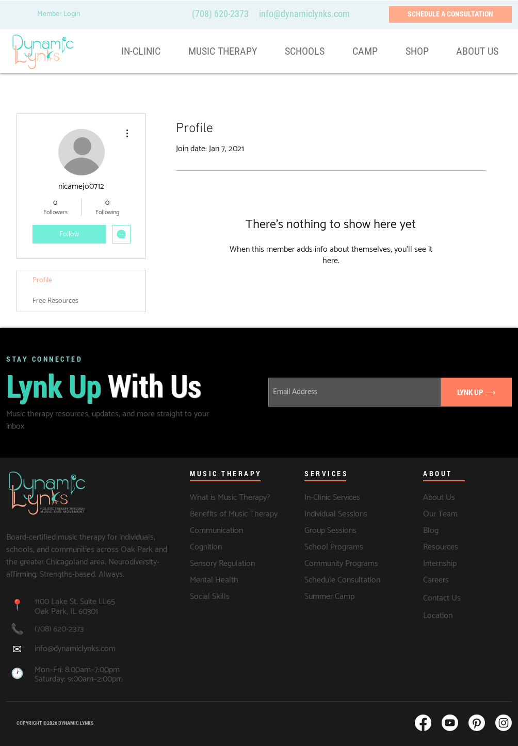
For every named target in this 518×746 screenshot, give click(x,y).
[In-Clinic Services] (345, 498)
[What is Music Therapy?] (231, 498)
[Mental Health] (227, 580)
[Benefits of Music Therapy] (234, 514)
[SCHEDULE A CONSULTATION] (450, 14)
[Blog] (450, 531)
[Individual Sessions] (348, 514)
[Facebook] (423, 723)
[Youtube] (450, 723)
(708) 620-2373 (220, 13)
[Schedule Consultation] (343, 580)
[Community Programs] (343, 564)
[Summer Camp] (330, 597)
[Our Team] (467, 514)
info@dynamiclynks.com (75, 649)
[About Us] (464, 498)
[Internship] (462, 564)
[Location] (467, 616)
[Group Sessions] (332, 531)
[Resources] (456, 547)
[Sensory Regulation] (227, 564)
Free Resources (55, 301)
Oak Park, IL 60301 (66, 612)
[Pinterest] (476, 723)
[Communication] (217, 531)
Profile (42, 280)
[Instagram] (503, 723)
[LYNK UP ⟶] (476, 392)
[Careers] (467, 580)
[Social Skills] (227, 597)
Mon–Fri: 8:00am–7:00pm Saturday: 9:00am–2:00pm (79, 675)
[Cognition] (217, 547)
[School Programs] (337, 547)
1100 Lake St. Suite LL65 (76, 602)
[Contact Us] (467, 598)
